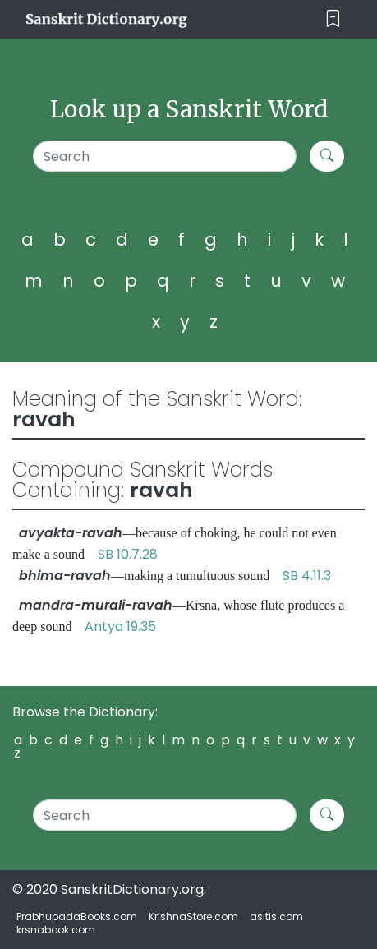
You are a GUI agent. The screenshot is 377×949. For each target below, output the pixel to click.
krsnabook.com (55, 930)
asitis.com (276, 917)
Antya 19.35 (120, 626)
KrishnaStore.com (193, 917)
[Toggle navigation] (333, 19)
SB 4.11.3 (307, 575)
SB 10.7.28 (128, 554)
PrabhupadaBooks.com (76, 917)
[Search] (165, 156)
